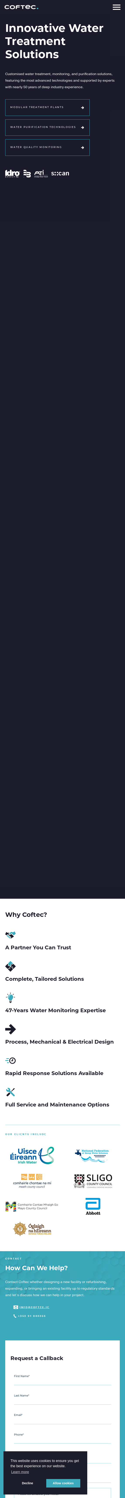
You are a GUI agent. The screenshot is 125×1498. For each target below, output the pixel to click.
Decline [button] (27, 1483)
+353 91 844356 (32, 1316)
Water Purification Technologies (47, 127)
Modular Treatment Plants (47, 107)
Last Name (21, 1396)
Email (18, 1415)
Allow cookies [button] (63, 1483)
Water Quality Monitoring (47, 147)
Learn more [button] (20, 1472)
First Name (22, 1376)
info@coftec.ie (34, 1307)
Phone (19, 1435)
